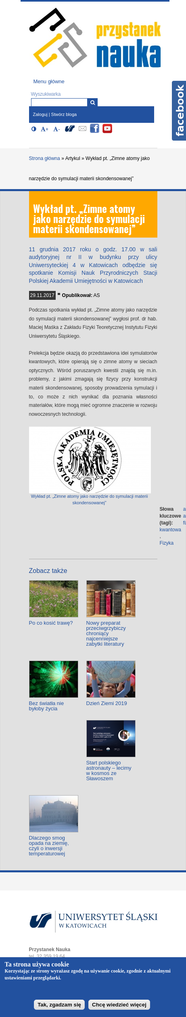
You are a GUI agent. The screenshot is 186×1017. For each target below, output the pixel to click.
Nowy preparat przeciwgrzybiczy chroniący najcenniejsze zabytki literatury (106, 633)
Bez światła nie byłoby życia (46, 706)
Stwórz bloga (64, 114)
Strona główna (44, 158)
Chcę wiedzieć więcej (119, 1005)
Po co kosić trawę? (51, 623)
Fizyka (167, 543)
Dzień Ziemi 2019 (106, 703)
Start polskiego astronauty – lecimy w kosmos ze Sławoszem (109, 770)
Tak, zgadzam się (59, 1005)
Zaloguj (40, 114)
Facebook (179, 111)
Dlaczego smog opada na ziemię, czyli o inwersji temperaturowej (49, 846)
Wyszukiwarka (46, 94)
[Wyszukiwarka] (93, 102)
